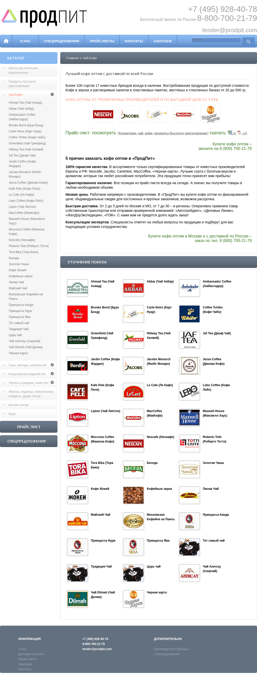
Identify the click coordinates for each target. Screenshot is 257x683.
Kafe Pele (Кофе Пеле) (24, 188)
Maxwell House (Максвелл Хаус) (27, 221)
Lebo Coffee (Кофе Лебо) (26, 201)
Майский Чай (18, 288)
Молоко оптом (18, 405)
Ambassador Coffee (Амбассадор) (22, 117)
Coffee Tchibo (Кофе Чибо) (27, 137)
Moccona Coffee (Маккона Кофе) (26, 232)
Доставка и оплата (31, 654)
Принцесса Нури (20, 311)
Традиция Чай (19, 329)
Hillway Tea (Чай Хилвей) (26, 149)
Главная (73, 58)
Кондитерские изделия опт (27, 374)
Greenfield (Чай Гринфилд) (27, 143)
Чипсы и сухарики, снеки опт (28, 383)
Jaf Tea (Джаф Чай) (22, 155)
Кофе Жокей (17, 270)
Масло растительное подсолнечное (23, 70)
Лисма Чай (16, 282)
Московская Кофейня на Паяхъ (26, 297)
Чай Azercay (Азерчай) (24, 341)
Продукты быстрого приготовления (22, 84)
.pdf (242, 133)
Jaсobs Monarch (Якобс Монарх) (25, 174)
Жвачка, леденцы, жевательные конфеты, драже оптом (31, 394)
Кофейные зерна (20, 276)
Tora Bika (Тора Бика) (23, 252)
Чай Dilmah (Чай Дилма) (26, 347)
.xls (232, 133)
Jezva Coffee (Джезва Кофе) (28, 182)
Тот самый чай (19, 323)
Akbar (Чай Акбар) (21, 108)
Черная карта (18, 353)
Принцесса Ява (19, 317)
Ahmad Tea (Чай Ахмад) (25, 102)
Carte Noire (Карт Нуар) (25, 131)
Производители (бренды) (171, 649)
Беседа (14, 258)
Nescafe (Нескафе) (22, 240)
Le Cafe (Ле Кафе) (21, 194)
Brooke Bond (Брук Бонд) (26, 125)
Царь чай (15, 335)
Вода (12, 414)
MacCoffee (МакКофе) (24, 213)
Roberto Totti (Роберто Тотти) (29, 246)
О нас (25, 41)
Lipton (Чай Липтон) (22, 207)
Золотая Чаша (19, 264)
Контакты (134, 41)
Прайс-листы (102, 41)
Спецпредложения (61, 41)
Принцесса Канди (21, 305)
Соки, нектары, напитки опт (28, 365)
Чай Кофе (15, 95)
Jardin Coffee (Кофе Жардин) (22, 164)
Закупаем (163, 41)
